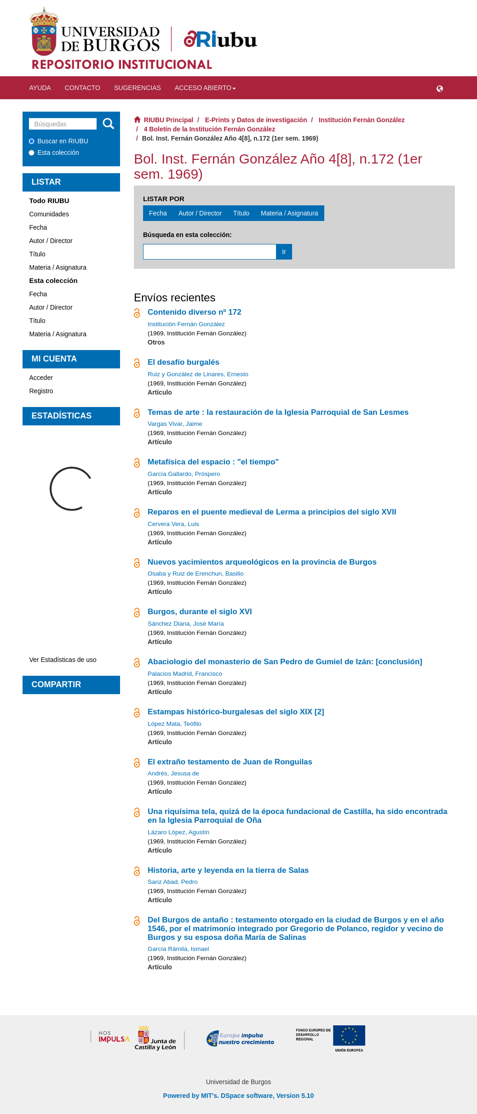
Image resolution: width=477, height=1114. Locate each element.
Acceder (41, 377)
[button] (439, 88)
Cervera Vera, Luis (173, 523)
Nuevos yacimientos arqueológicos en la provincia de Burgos (262, 562)
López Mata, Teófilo (174, 723)
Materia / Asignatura (58, 267)
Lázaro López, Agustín (178, 832)
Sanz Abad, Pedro (173, 881)
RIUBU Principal (168, 120)
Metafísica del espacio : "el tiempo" (213, 462)
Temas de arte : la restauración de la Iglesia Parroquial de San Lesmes (278, 412)
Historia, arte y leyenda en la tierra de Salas (228, 870)
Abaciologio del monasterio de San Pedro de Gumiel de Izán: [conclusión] (285, 661)
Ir (284, 251)
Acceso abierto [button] (205, 87)
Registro (41, 391)
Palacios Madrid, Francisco (185, 673)
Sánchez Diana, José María (186, 623)
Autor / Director (51, 240)
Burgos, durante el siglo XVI (200, 611)
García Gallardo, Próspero (184, 473)
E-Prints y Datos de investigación (256, 120)
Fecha (38, 227)
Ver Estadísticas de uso (63, 659)
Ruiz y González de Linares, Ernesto (198, 374)
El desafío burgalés (183, 362)
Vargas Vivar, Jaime (175, 423)
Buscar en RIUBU (58, 141)
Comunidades (49, 214)
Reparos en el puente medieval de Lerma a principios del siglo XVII (272, 512)
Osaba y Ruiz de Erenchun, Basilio (196, 573)
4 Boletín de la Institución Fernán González (209, 129)
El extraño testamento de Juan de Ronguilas (230, 762)
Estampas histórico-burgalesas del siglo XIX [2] (236, 711)
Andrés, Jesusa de (173, 773)
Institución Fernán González (362, 120)
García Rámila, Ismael (178, 948)
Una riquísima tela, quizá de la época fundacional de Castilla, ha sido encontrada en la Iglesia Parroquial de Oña (298, 816)
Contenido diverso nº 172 (194, 312)
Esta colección (54, 152)
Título (37, 254)
